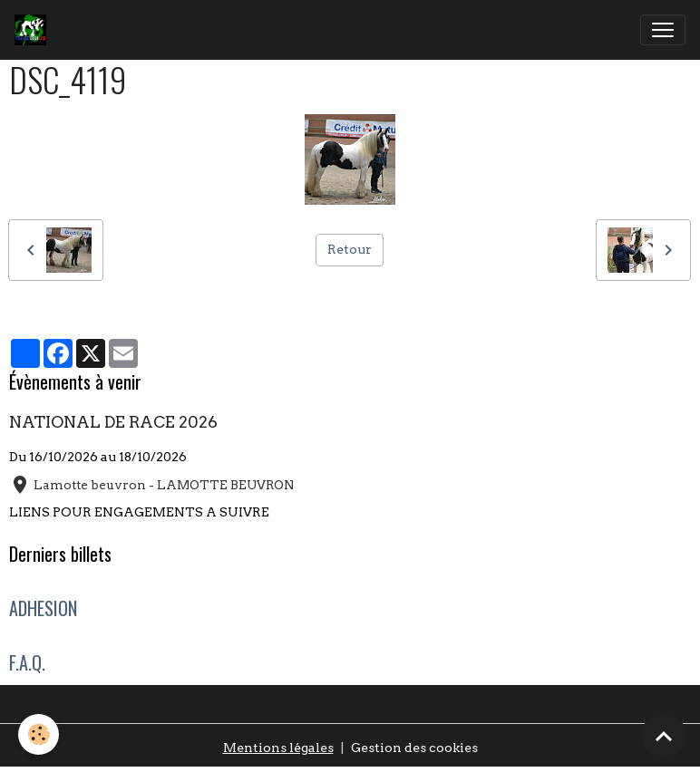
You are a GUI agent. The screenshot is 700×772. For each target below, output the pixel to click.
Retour (349, 249)
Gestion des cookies (414, 747)
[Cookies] (38, 734)
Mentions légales (278, 747)
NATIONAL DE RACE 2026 (113, 421)
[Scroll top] (663, 735)
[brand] (34, 29)
